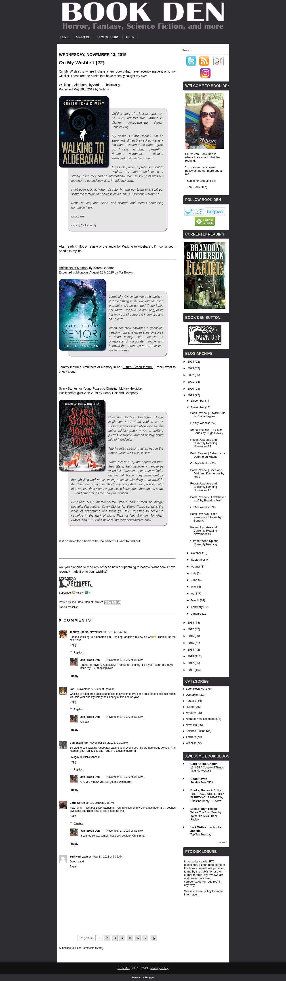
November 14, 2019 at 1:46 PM (95, 802)
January (196, 613)
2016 (191, 636)
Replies (78, 652)
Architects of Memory (73, 268)
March (195, 600)
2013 (191, 656)
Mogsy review (88, 246)
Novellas (191, 724)
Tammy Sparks (79, 632)
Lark (73, 689)
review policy (203, 891)
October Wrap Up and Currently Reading (204, 542)
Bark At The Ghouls (203, 764)
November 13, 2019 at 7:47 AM (108, 632)
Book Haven (198, 779)
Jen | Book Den (90, 660)
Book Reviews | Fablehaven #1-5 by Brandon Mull (208, 498)
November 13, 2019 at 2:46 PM (95, 689)
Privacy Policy (159, 968)
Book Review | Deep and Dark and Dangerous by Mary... (207, 473)
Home (64, 37)
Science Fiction (195, 731)
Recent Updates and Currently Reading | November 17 (204, 487)
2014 (191, 649)
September (198, 559)
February (197, 607)
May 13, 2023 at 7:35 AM (107, 856)
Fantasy (191, 700)
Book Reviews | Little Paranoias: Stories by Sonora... (205, 517)
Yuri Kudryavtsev (81, 856)
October (196, 553)
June (194, 580)
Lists (130, 37)
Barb (73, 802)
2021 (191, 381)
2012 (191, 663)
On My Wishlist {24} (202, 423)
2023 (191, 368)
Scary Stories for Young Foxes (80, 388)
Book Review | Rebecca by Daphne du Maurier (207, 455)
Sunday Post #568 (201, 782)
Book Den (124, 968)
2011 (191, 670)
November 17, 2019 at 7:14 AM (124, 660)
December (198, 400)
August (196, 566)
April (194, 593)
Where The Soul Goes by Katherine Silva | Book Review (205, 816)
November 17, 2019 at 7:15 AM (124, 777)
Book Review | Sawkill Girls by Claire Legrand (207, 414)
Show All (222, 842)
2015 (191, 643)
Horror (190, 706)
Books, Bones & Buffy (205, 790)
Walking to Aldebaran (73, 85)
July (194, 573)
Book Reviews (195, 688)
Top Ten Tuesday (200, 834)
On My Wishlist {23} (202, 463)
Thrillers (191, 737)
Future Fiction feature (138, 367)
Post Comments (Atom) (89, 948)
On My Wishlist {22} (202, 507)
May (194, 586)
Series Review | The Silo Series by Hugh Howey (206, 431)
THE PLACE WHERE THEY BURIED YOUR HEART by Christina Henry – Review (207, 797)
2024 (191, 361)
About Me (83, 37)
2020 (191, 388)
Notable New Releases (200, 718)
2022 (191, 375)
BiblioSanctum (79, 742)
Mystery (191, 712)
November (198, 407)
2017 (191, 629)
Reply (73, 645)
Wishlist (73, 607)
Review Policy (108, 37)
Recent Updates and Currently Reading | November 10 (204, 531)
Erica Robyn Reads (203, 808)
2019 (191, 395)
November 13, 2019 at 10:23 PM (109, 742)
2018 (191, 622)
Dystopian (192, 694)
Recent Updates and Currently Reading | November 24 (204, 443)
